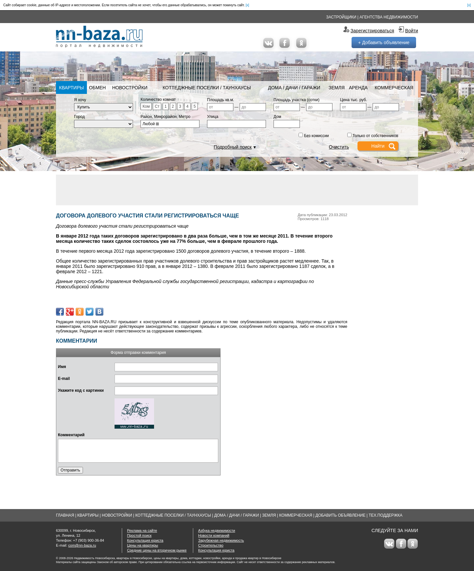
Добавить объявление (340, 515)
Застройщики (341, 17)
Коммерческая (394, 87)
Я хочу (80, 100)
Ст (157, 106)
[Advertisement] (237, 189)
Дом (277, 116)
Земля (337, 87)
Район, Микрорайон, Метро (166, 116)
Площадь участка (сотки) (297, 100)
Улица (212, 116)
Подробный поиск (232, 147)
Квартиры (71, 87)
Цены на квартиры (142, 545)
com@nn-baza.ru (82, 545)
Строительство (211, 545)
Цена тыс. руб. (353, 100)
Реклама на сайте (142, 530)
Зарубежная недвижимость (221, 540)
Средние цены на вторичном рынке (157, 550)
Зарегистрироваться (372, 30)
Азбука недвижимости (216, 530)
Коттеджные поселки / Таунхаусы (207, 87)
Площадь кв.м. (220, 100)
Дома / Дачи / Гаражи (294, 87)
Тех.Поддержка (386, 515)
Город (79, 116)
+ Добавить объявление (383, 42)
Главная (65, 515)
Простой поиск (139, 535)
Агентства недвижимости (388, 17)
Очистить (339, 147)
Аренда (358, 87)
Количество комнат (158, 99)
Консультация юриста (145, 540)
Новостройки (129, 87)
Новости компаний (213, 535)
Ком (146, 106)
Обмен (97, 87)
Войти (411, 30)
